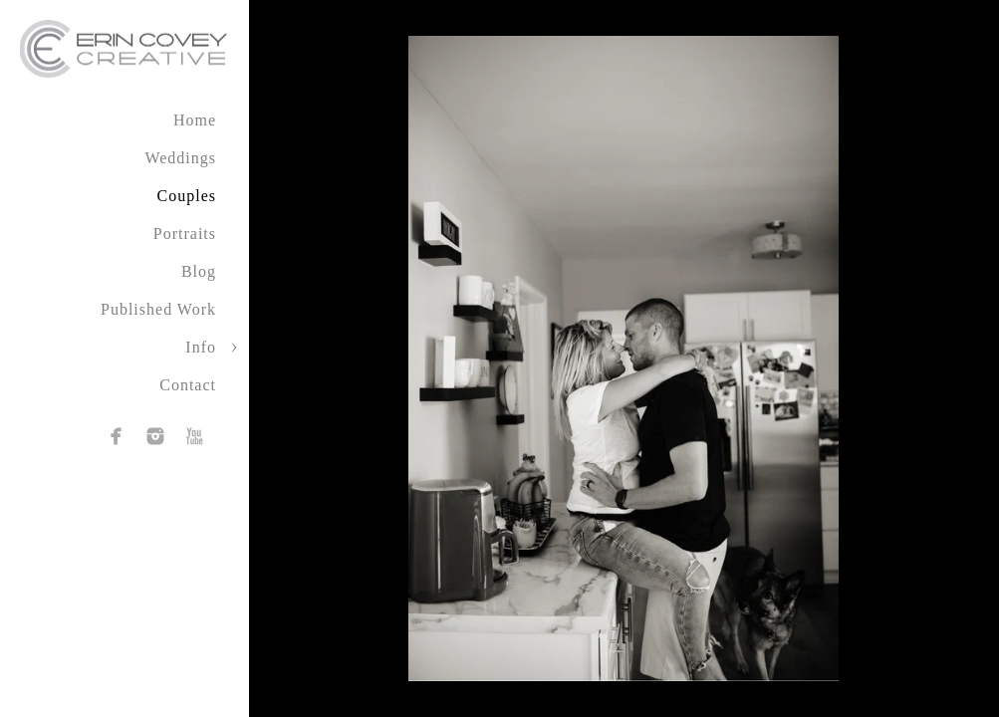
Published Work (158, 309)
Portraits (184, 233)
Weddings (180, 157)
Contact (187, 384)
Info (200, 347)
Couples (186, 195)
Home (194, 120)
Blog (198, 271)
